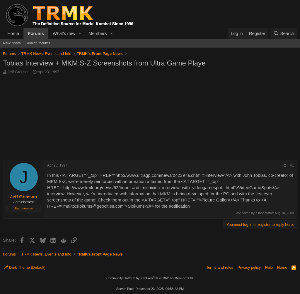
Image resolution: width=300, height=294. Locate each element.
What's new (64, 33)
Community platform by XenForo (150, 278)
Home (13, 33)
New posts (12, 43)
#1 (292, 165)
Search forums (37, 43)
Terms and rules (219, 267)
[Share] (284, 165)
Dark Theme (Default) (24, 267)
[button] (80, 33)
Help (269, 267)
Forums (36, 33)
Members (97, 33)
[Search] (283, 33)
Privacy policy (249, 267)
